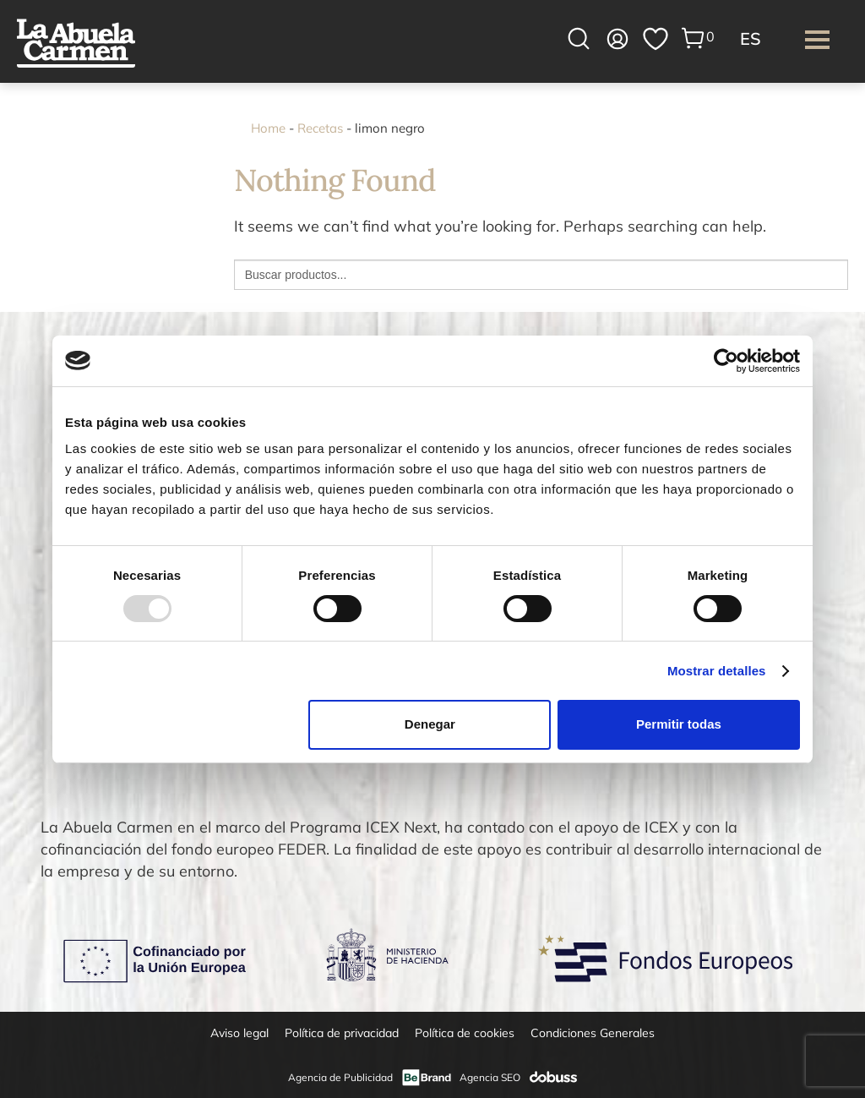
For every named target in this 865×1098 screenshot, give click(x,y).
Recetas (320, 128)
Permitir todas (678, 724)
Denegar (430, 724)
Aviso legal (239, 1033)
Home (268, 128)
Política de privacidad (342, 1033)
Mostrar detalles (716, 671)
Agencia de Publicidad (340, 1077)
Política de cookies (464, 1033)
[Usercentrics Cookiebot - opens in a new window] (726, 360)
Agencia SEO (490, 1077)
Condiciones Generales (592, 1033)
